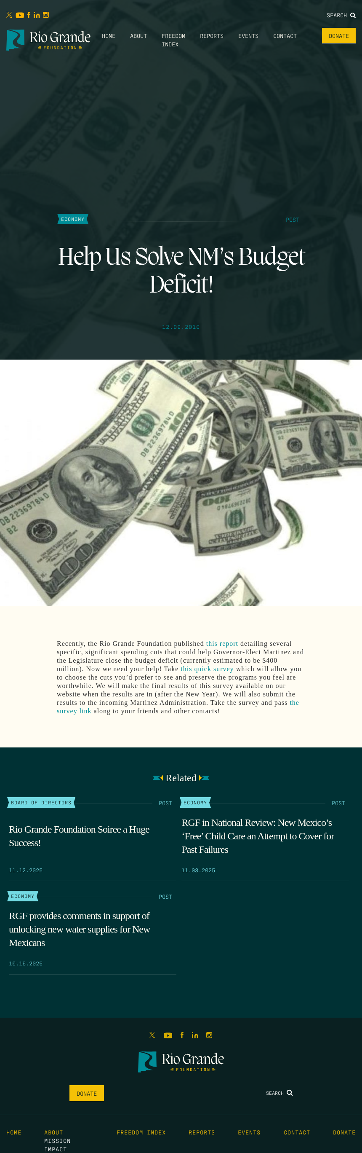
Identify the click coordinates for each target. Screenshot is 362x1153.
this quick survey (207, 668)
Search (341, 15)
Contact (285, 35)
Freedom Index (141, 1132)
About (138, 35)
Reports (212, 35)
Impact (55, 1149)
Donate (339, 35)
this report (222, 643)
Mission (57, 1140)
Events (248, 35)
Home (108, 35)
